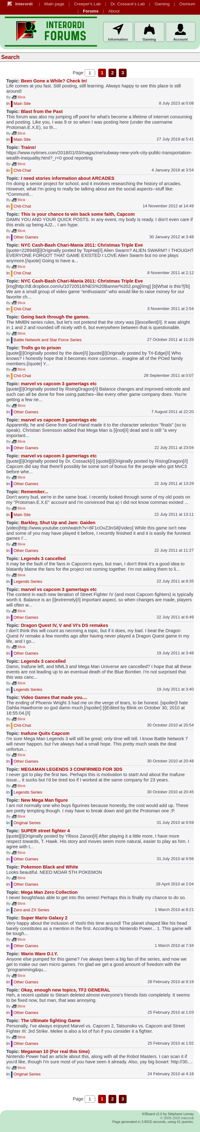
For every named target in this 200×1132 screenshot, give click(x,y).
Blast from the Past (42, 111)
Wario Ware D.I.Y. (39, 953)
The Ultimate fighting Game (51, 1020)
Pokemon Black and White (49, 866)
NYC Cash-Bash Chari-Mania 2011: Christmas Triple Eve (82, 245)
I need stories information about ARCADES (67, 178)
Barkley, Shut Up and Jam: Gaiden (58, 522)
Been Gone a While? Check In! (54, 80)
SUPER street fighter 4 (45, 830)
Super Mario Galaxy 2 (44, 917)
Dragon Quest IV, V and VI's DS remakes (64, 625)
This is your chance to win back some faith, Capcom (78, 214)
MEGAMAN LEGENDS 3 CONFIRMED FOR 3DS (71, 769)
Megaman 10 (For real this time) (55, 1051)
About (114, 11)
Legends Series (27, 581)
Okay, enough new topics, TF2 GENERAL (65, 989)
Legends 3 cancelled (43, 558)
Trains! (28, 147)
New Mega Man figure (44, 800)
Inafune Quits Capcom (45, 733)
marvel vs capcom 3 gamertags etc (59, 383)
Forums (90, 11)
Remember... (34, 491)
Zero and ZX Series (31, 910)
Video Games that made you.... (54, 697)
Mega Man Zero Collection (49, 892)
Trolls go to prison (41, 347)
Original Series (27, 823)
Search (10, 57)
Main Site (22, 103)
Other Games (25, 237)
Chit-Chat (22, 170)
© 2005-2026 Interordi (177, 1118)
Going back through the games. (55, 316)
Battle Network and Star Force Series (47, 339)
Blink (19, 97)
